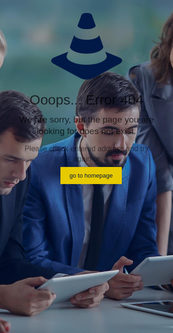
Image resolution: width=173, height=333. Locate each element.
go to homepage (91, 175)
